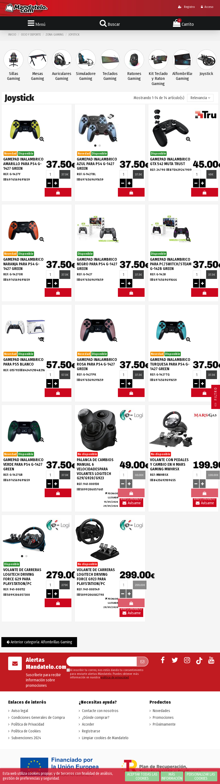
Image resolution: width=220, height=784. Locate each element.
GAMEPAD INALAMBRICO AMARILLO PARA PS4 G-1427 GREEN (23, 164)
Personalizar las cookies (201, 776)
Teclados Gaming (110, 76)
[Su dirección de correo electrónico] (101, 661)
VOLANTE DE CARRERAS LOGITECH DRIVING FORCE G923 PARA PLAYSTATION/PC (96, 577)
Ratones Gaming (134, 76)
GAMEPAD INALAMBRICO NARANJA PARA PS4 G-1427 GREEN (23, 264)
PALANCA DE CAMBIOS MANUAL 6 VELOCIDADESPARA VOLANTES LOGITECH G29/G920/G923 (95, 469)
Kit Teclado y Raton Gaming (158, 78)
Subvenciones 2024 (26, 738)
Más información (171, 776)
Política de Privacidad (27, 724)
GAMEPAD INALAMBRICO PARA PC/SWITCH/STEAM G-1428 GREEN (170, 264)
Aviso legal (19, 711)
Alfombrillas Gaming (182, 76)
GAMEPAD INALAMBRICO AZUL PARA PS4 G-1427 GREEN (97, 164)
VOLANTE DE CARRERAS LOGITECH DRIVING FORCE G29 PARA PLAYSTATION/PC (22, 577)
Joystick (206, 73)
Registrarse (91, 731)
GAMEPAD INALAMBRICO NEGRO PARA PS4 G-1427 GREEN (97, 264)
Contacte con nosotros (100, 711)
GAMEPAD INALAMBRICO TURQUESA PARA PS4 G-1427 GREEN (170, 364)
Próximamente (164, 724)
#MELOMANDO (58, 194)
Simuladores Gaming (86, 76)
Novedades (161, 711)
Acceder (88, 724)
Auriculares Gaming (61, 76)
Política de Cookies (26, 731)
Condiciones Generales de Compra (38, 717)
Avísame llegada (131, 504)
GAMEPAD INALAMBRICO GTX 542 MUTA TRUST (170, 161)
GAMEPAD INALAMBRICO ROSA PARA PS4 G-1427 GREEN (97, 364)
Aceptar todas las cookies (142, 776)
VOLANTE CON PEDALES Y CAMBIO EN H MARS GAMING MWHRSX (169, 464)
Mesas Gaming (37, 76)
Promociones (163, 717)
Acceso (207, 7)
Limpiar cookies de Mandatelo (105, 738)
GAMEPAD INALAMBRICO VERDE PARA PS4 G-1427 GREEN (23, 464)
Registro (186, 7)
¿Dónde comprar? (95, 717)
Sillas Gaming (13, 76)
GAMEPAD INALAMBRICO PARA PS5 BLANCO (23, 362)
